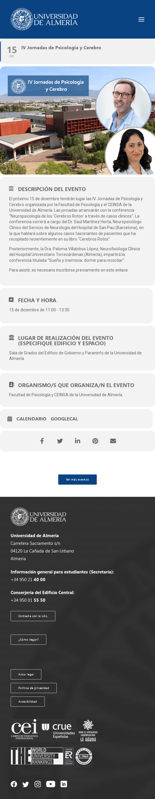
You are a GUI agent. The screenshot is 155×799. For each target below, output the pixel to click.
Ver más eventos (77, 479)
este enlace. (117, 270)
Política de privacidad (33, 688)
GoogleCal (64, 419)
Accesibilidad (27, 701)
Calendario (31, 419)
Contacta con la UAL (33, 616)
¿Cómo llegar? (28, 639)
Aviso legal (26, 674)
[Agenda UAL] (44, 19)
